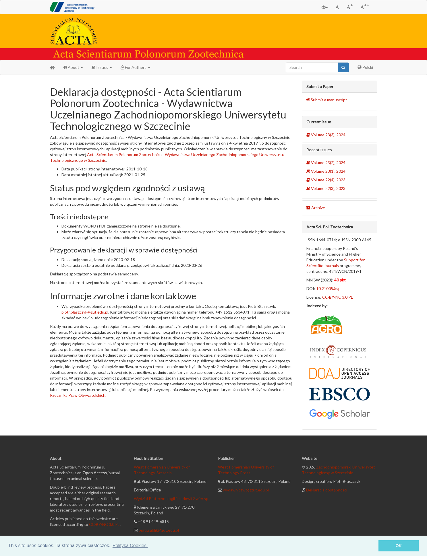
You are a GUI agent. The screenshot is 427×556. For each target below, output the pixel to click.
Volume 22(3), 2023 (325, 188)
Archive (315, 207)
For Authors (135, 67)
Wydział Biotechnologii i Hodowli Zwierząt (171, 498)
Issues (102, 67)
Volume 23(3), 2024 (325, 134)
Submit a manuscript (326, 99)
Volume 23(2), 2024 (325, 162)
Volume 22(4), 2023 (325, 179)
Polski (365, 67)
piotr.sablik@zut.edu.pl (159, 530)
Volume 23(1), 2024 (325, 171)
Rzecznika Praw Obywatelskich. (78, 395)
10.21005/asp (328, 288)
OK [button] (398, 545)
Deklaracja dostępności (326, 489)
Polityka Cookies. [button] (130, 545)
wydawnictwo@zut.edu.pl (246, 489)
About (73, 67)
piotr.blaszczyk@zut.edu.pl (84, 312)
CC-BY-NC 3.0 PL (337, 297)
